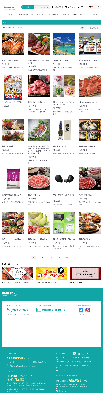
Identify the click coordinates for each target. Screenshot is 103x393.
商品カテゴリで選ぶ (26, 14)
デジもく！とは (10, 14)
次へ (60, 257)
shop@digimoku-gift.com (50, 310)
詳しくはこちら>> (61, 370)
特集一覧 (66, 14)
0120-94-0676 (17, 309)
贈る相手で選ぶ (54, 14)
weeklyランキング (79, 14)
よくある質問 (94, 14)
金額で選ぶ (41, 14)
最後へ (68, 257)
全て (4, 22)
